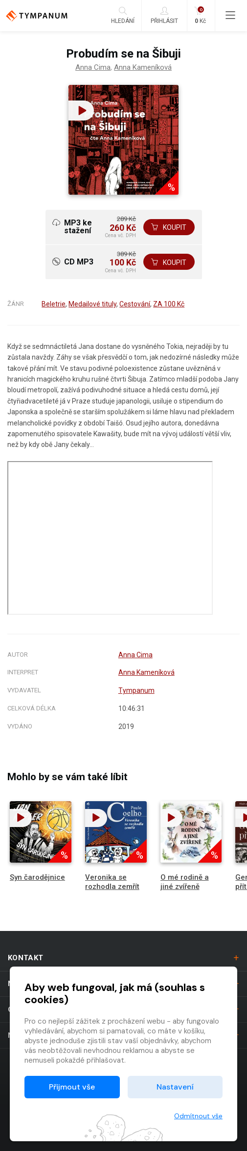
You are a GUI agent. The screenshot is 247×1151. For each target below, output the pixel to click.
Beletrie (54, 306)
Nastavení (175, 1087)
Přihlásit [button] (164, 15)
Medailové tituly (92, 306)
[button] (80, 111)
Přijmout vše (72, 1087)
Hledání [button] (123, 15)
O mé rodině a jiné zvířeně (184, 884)
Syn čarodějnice (37, 879)
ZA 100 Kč (168, 306)
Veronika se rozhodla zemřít (112, 884)
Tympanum (136, 693)
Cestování (134, 306)
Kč (200, 15)
